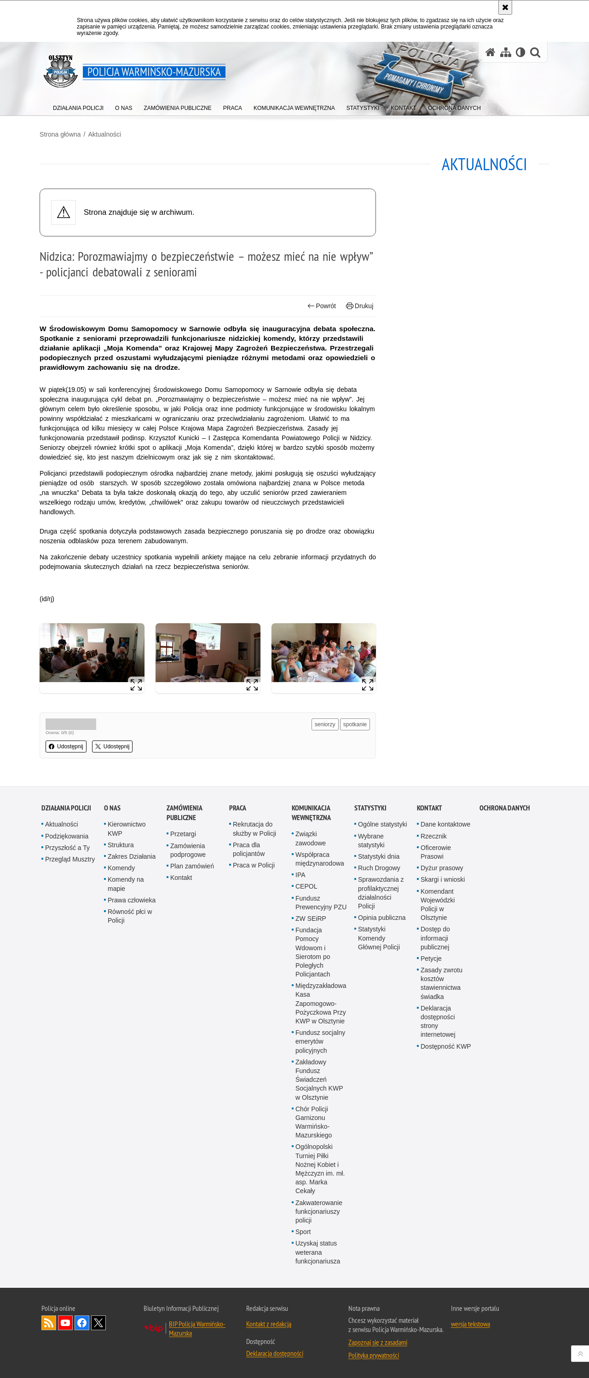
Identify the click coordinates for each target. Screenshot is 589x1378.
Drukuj (359, 306)
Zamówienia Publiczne (184, 977)
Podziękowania (66, 1000)
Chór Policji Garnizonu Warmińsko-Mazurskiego (313, 1286)
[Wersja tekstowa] (520, 52)
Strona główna (62, 134)
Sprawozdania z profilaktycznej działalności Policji (381, 1057)
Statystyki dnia (378, 1020)
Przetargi (183, 998)
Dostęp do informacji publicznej (435, 1102)
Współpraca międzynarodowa (319, 1023)
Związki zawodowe (310, 1002)
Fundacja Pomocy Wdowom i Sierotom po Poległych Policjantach (312, 1116)
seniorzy (324, 723)
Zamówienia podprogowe (188, 1014)
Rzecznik (434, 1000)
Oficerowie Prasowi (436, 1016)
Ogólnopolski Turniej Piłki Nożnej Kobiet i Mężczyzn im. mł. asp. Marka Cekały (320, 1333)
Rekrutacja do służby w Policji (254, 993)
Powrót (321, 306)
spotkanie (354, 723)
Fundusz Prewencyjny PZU (320, 1067)
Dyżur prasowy (442, 1032)
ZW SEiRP (310, 1082)
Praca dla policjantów (249, 1013)
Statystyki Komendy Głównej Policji (379, 1102)
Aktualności (106, 134)
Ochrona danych (504, 972)
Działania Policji (66, 972)
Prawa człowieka (132, 1064)
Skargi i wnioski (443, 1043)
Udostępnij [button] (68, 745)
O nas (112, 972)
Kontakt (181, 1041)
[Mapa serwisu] (505, 52)
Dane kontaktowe (445, 988)
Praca (237, 972)
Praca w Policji (254, 1029)
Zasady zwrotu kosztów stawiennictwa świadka (441, 1148)
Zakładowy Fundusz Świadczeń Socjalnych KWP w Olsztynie (319, 1244)
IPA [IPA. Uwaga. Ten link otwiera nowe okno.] (300, 1039)
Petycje (431, 1122)
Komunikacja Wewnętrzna (311, 977)
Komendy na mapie (126, 1048)
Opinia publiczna (382, 1081)
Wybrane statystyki (371, 1005)
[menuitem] (78, 106)
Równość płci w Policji (130, 1080)
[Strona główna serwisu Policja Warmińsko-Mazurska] (490, 52)
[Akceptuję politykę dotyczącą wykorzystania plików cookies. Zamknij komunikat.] (505, 7)
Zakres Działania (132, 1020)
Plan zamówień (192, 1030)
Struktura (121, 1009)
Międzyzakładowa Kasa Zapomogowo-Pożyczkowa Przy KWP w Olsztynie (320, 1167)
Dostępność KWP (446, 1210)
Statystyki (370, 972)
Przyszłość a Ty (67, 1012)
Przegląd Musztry (70, 1023)
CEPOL (306, 1050)
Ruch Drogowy (379, 1032)
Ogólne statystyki (382, 988)
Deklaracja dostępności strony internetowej (438, 1186)
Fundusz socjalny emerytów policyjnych (320, 1205)
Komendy (121, 1032)
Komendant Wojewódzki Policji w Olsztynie (438, 1069)
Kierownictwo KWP (126, 993)
